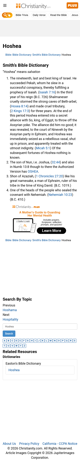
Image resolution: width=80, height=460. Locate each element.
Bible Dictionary (21, 54)
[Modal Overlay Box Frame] (40, 220)
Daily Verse (39, 15)
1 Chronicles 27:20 (49, 176)
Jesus (75, 15)
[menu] (5, 6)
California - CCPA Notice (59, 443)
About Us (9, 443)
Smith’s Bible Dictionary (46, 54)
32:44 (56, 162)
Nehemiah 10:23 (60, 195)
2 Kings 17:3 (20, 111)
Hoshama (10, 310)
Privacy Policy (29, 443)
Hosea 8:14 (19, 106)
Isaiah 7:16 (47, 92)
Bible (8, 54)
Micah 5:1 (43, 148)
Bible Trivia (22, 15)
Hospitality (10, 319)
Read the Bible (58, 15)
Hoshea (14, 370)
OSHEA (33, 171)
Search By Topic (17, 299)
